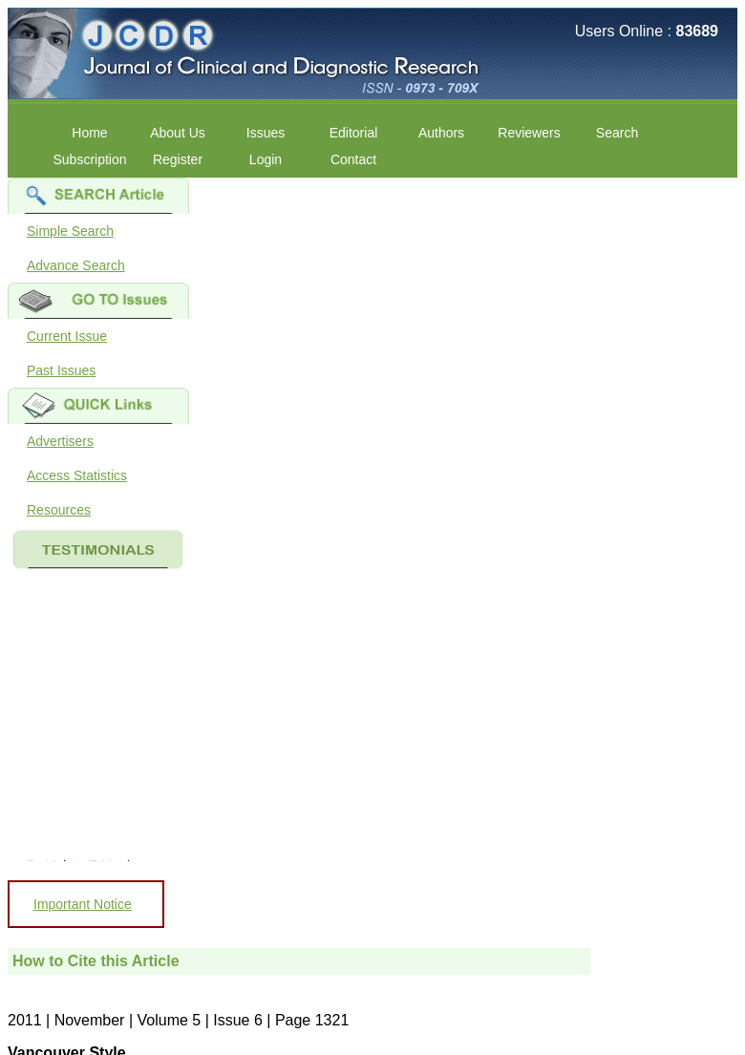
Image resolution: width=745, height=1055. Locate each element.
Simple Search (70, 231)
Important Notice (82, 904)
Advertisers (60, 441)
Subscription (89, 159)
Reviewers (529, 132)
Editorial (354, 132)
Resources (59, 509)
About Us (177, 132)
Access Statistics (77, 475)
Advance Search (76, 265)
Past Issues (61, 370)
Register (177, 159)
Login (265, 159)
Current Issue (67, 336)
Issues (265, 132)
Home (89, 132)
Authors (441, 132)
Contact (353, 159)
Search (617, 132)
